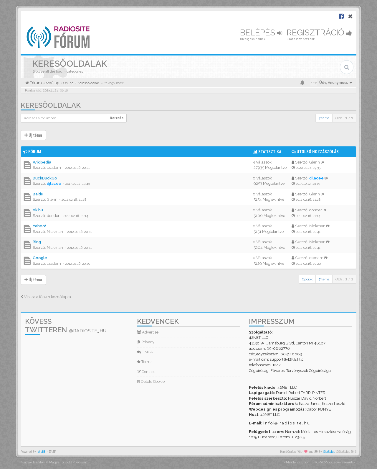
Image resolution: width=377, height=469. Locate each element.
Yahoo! (39, 226)
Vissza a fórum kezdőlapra (46, 297)
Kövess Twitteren (65, 325)
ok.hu (38, 210)
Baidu (38, 194)
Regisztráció (319, 32)
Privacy (145, 342)
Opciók (307, 279)
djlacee (54, 183)
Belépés (261, 32)
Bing (37, 242)
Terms (144, 361)
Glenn (314, 162)
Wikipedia (42, 162)
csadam (54, 167)
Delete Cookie (151, 381)
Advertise (147, 332)
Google (40, 258)
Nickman (55, 231)
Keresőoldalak (51, 105)
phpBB (41, 452)
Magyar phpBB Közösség (68, 462)
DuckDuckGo (45, 178)
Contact (146, 372)
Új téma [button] (33, 135)
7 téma (324, 118)
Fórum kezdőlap (44, 83)
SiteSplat (329, 452)
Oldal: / (344, 118)
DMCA (145, 352)
